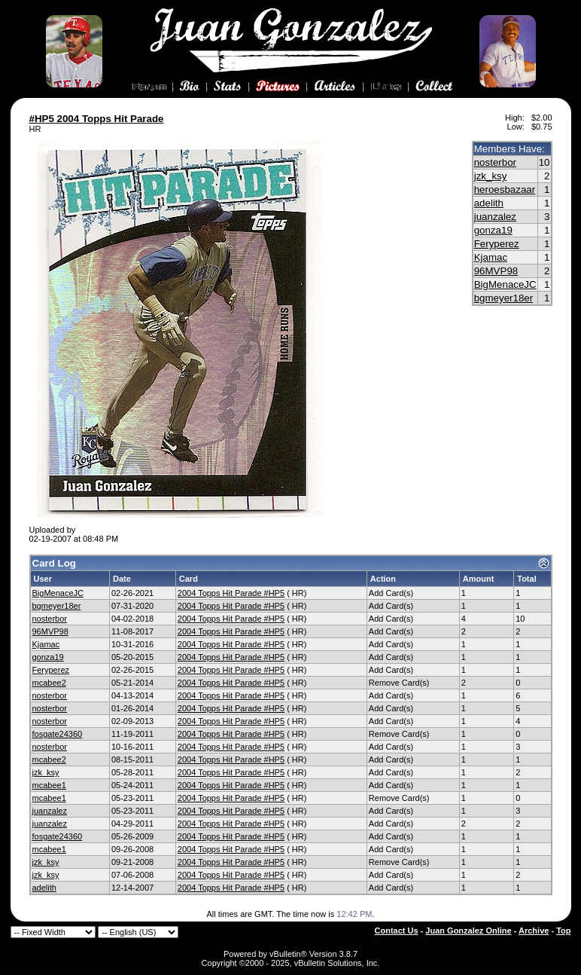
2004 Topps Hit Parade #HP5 (231, 593)
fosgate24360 (57, 733)
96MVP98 (496, 271)
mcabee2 (49, 682)
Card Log (54, 563)
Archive (534, 930)
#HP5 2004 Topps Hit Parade (96, 118)
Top (563, 930)
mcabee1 (49, 785)
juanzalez (495, 216)
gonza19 (493, 230)
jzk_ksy (490, 176)
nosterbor (495, 162)
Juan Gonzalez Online (468, 930)
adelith (488, 203)
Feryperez (496, 243)
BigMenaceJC (505, 284)
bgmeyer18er (504, 298)
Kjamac (490, 257)
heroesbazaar (505, 189)
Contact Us (396, 930)
